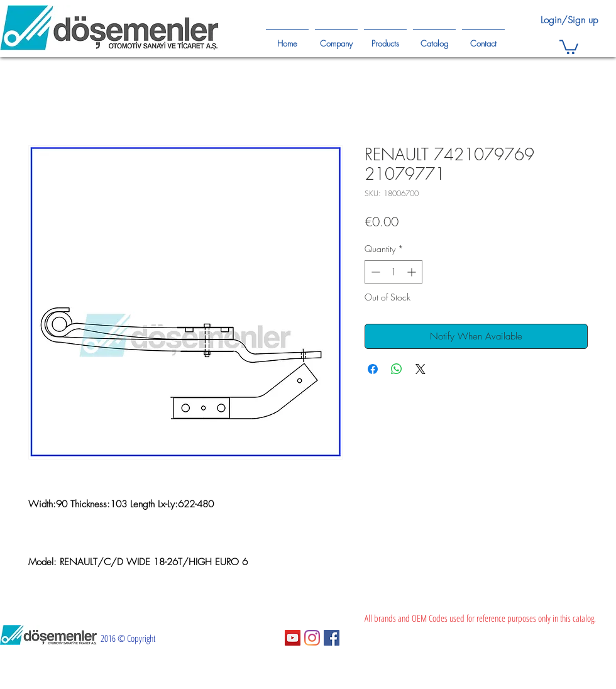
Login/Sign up (569, 20)
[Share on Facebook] (372, 369)
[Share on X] (420, 369)
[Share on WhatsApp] (396, 369)
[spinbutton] (393, 272)
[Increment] (413, 272)
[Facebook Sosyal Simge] (331, 638)
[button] (568, 46)
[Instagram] (312, 638)
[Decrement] (374, 272)
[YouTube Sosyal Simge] (292, 638)
